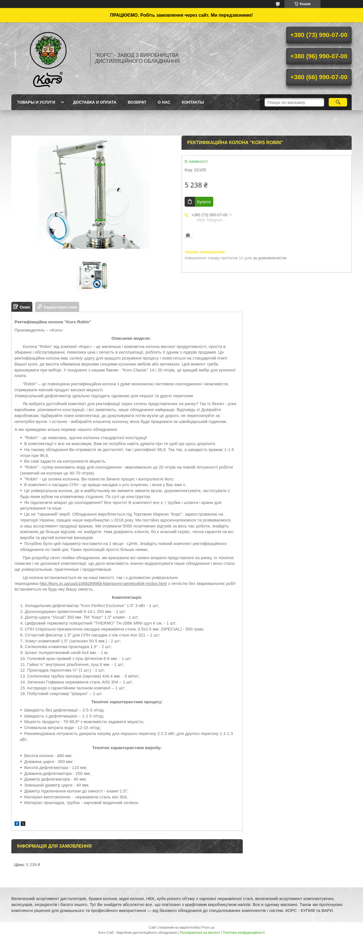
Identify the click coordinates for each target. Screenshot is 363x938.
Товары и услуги (36, 102)
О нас (164, 102)
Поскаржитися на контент (200, 933)
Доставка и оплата (95, 102)
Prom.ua (208, 928)
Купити (204, 201)
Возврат (137, 102)
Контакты (193, 102)
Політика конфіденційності (244, 933)
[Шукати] (338, 102)
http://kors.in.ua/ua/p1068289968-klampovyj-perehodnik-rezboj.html (103, 583)
